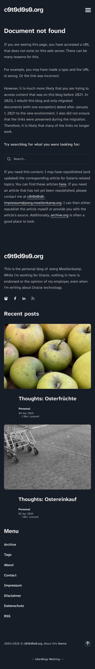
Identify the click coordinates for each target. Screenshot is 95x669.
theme (62, 644)
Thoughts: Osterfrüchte (48, 398)
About (9, 565)
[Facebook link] (15, 298)
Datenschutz (14, 605)
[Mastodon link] (6, 298)
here (62, 184)
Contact (10, 575)
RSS (7, 616)
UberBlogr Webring (47, 659)
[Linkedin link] (24, 298)
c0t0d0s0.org (23, 9)
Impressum (13, 585)
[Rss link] (33, 298)
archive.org (59, 215)
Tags (7, 554)
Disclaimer (12, 595)
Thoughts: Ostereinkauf (47, 499)
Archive (10, 544)
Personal (24, 408)
